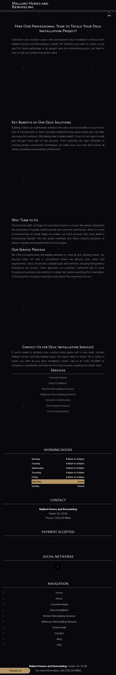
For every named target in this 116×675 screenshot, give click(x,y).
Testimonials (59, 627)
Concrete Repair (59, 604)
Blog (59, 639)
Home (59, 592)
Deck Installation (59, 610)
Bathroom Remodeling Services (59, 621)
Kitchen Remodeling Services (59, 615)
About (59, 598)
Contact (59, 633)
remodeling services (51, 254)
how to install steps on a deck (42, 234)
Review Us (15, 670)
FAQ (59, 644)
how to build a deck (62, 136)
